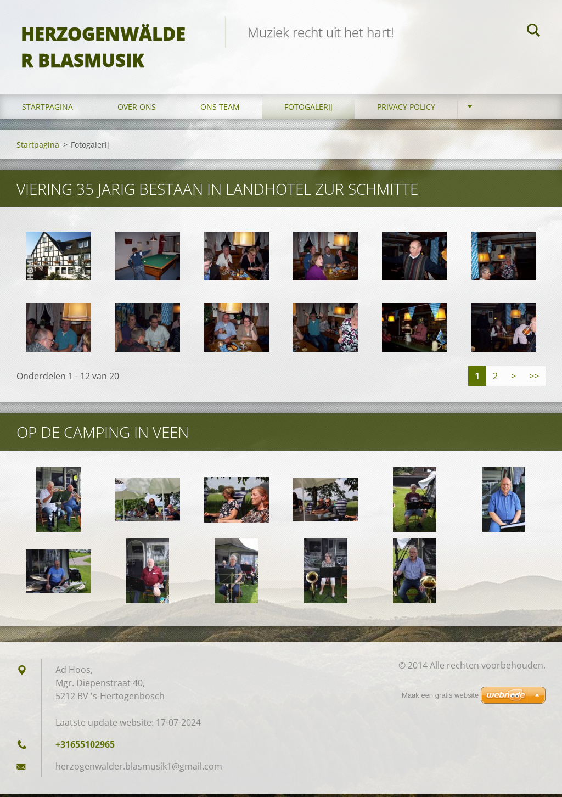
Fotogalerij (308, 109)
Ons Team (220, 109)
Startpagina (47, 109)
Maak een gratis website (440, 695)
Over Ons (136, 109)
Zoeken (533, 32)
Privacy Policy (406, 109)
